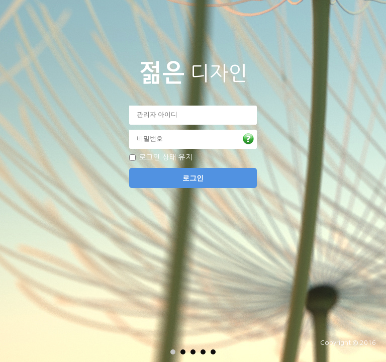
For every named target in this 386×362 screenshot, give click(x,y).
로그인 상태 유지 (165, 157)
